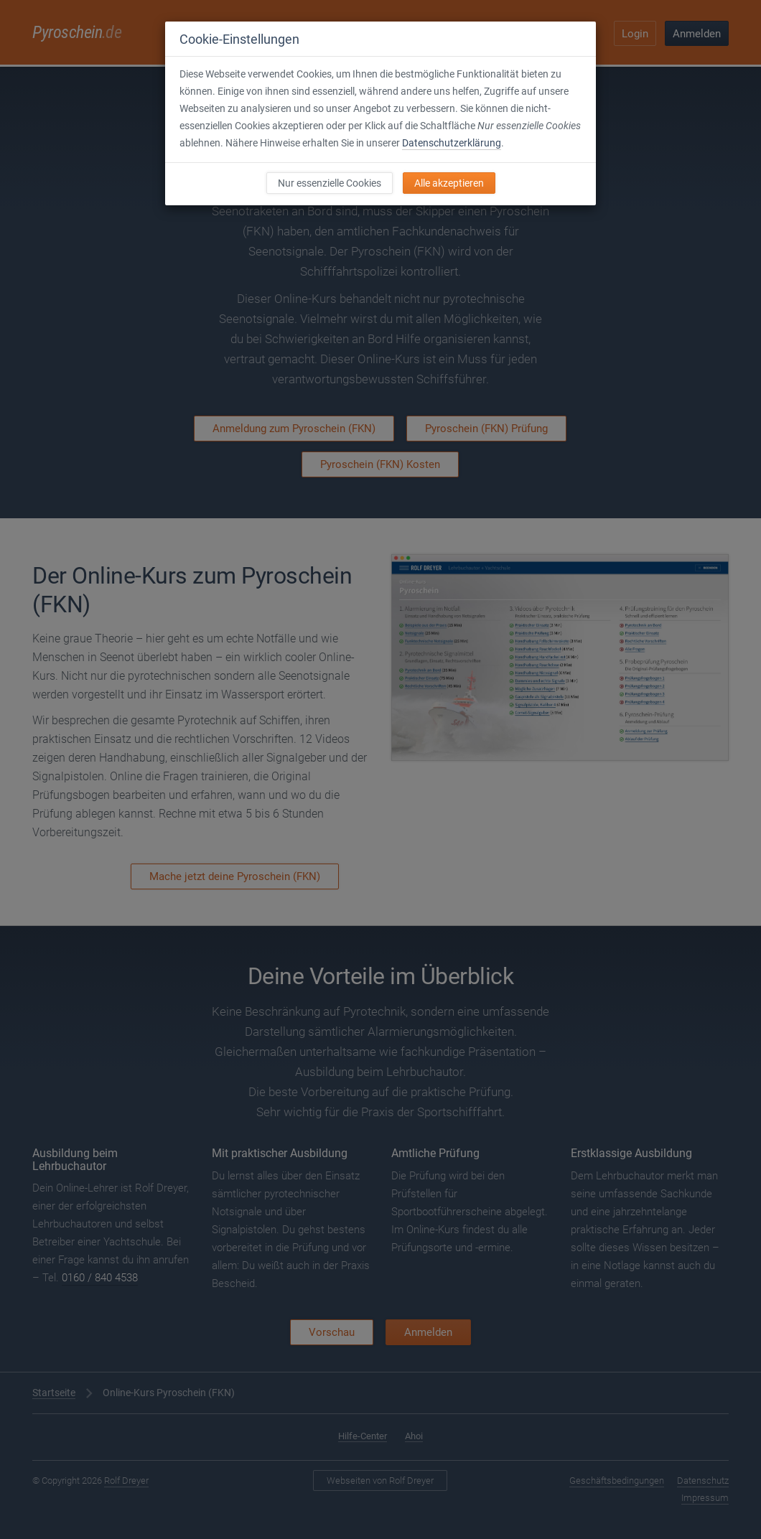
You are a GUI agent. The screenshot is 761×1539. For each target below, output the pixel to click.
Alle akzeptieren (449, 183)
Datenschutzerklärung (451, 143)
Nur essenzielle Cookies (329, 183)
